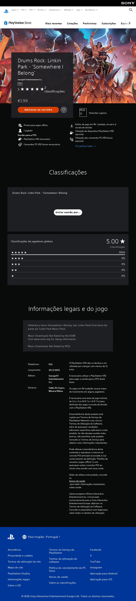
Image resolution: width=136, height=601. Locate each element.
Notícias (67, 10)
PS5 (23, 10)
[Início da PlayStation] (6, 9)
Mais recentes (53, 20)
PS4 (31, 10)
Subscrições (109, 20)
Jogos (13, 10)
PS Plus (41, 10)
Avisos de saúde (77, 477)
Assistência (90, 10)
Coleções (72, 20)
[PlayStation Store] (18, 19)
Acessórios (54, 10)
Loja (78, 10)
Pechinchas (90, 20)
